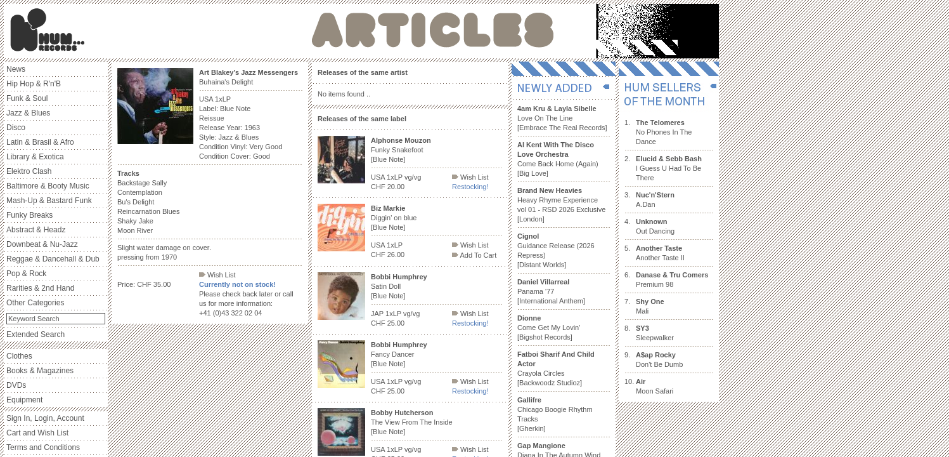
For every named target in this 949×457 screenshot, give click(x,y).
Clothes (19, 356)
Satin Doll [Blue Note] (399, 286)
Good (261, 156)
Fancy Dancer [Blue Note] (399, 354)
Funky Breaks (29, 215)
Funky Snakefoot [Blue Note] (401, 149)
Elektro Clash (28, 171)
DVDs (16, 385)
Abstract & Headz (35, 229)
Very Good (265, 146)
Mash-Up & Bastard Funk (49, 200)
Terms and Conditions (43, 447)
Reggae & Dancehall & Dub (53, 259)
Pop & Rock (26, 273)
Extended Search (35, 334)
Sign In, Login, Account (45, 418)
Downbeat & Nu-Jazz (42, 244)
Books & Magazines (40, 370)
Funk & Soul (27, 98)
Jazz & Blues (28, 113)
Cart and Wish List (37, 432)
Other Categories (35, 302)
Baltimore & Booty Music (47, 186)
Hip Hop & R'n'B (33, 83)
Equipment (24, 399)
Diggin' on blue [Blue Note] (393, 217)
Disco (15, 127)
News (15, 69)
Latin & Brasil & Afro (40, 142)
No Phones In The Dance (664, 132)
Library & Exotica (35, 156)
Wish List (217, 275)
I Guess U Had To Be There (669, 168)
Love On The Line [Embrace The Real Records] (562, 118)
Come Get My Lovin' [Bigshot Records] (548, 327)
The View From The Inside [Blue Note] (412, 422)
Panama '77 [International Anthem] (551, 291)
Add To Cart (474, 255)
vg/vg (412, 177)
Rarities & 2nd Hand (40, 288)
